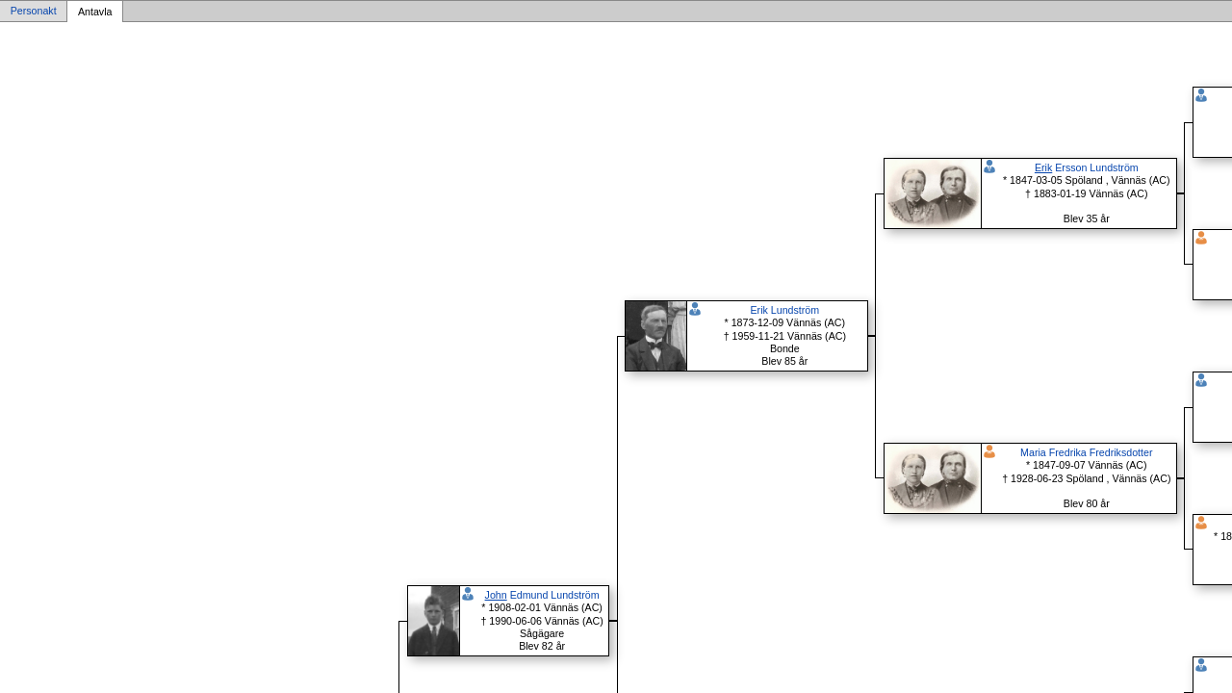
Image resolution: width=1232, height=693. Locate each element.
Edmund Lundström (542, 595)
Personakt (34, 11)
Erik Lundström (784, 310)
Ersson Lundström (1087, 167)
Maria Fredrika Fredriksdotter (1086, 452)
